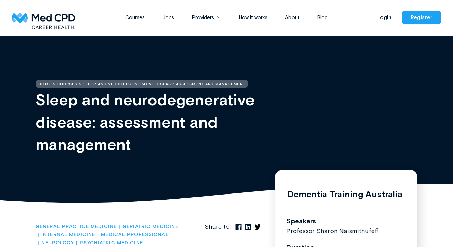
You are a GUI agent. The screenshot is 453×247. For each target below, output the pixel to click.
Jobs (168, 17)
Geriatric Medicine (150, 227)
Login (384, 17)
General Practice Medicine (76, 227)
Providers (203, 17)
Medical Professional (134, 235)
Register (421, 17)
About (292, 17)
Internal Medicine (68, 235)
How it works (253, 17)
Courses (135, 17)
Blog (322, 17)
